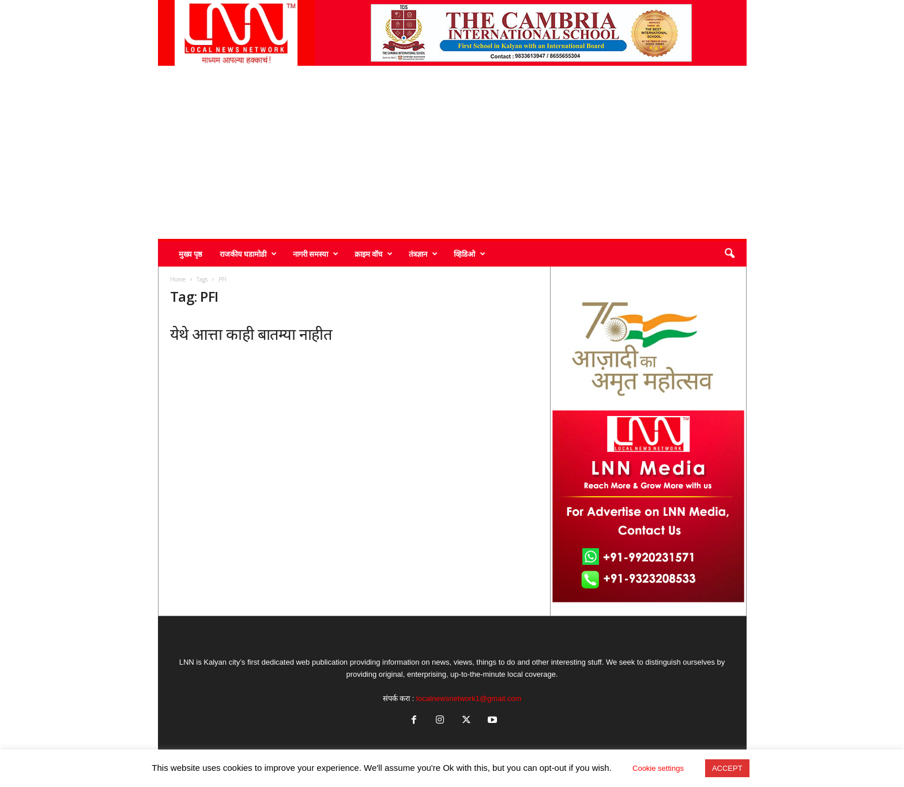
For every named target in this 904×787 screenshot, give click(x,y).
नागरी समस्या (315, 254)
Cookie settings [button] (658, 768)
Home (178, 279)
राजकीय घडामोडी (248, 254)
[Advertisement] (452, 152)
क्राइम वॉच (374, 254)
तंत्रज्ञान (423, 254)
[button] (729, 254)
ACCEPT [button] (727, 768)
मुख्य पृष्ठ (190, 254)
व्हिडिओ (469, 254)
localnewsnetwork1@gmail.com (468, 698)
